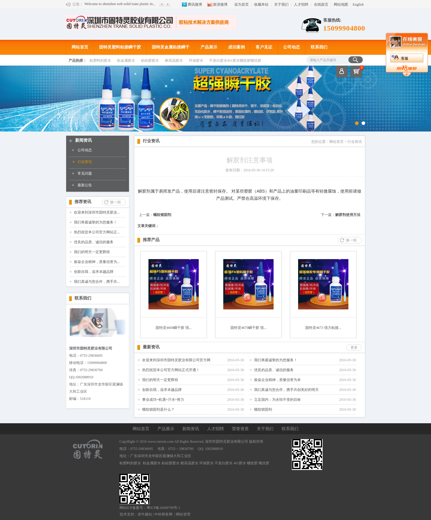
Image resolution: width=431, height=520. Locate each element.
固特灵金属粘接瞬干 (170, 47)
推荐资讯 (83, 201)
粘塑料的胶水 (100, 60)
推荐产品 (151, 240)
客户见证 (264, 47)
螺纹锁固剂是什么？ (158, 409)
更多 (354, 347)
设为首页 (241, 4)
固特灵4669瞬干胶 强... (174, 328)
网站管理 (183, 514)
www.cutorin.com (161, 441)
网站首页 (80, 47)
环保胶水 (196, 60)
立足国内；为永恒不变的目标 (277, 399)
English (358, 4)
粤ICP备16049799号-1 (163, 508)
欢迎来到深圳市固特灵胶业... (97, 212)
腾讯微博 (195, 4)
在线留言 (321, 4)
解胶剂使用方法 (347, 215)
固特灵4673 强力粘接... (323, 328)
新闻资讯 (83, 140)
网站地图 (341, 4)
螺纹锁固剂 (162, 215)
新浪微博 (220, 4)
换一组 (115, 202)
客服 (404, 58)
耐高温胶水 (174, 60)
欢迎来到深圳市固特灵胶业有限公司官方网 (176, 360)
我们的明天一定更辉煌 (92, 252)
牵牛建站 (145, 514)
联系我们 (319, 47)
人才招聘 (301, 4)
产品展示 (209, 47)
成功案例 (236, 47)
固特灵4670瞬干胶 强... (248, 328)
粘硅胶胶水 (150, 60)
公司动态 (291, 47)
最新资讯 (151, 347)
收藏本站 (261, 4)
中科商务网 (163, 514)
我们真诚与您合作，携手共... (97, 281)
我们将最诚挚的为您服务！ (95, 222)
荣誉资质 (240, 429)
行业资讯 (85, 162)
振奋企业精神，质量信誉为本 (277, 380)
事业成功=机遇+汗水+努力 (163, 399)
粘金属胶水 (126, 60)
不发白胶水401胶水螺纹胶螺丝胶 (235, 60)
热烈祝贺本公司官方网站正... (97, 232)
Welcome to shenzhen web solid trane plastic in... (119, 4)
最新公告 (85, 185)
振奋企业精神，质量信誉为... (97, 262)
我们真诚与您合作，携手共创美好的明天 (286, 390)
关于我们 (281, 4)
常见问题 (85, 173)
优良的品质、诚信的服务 (93, 242)
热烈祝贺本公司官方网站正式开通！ (171, 370)
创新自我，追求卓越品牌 (93, 272)
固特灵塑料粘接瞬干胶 (120, 47)
